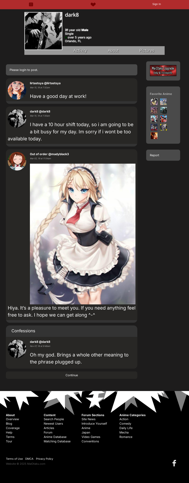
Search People (54, 419)
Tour (9, 441)
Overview (12, 419)
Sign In (156, 4)
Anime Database (55, 437)
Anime (86, 428)
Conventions (90, 441)
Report (154, 155)
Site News (88, 419)
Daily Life (126, 428)
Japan (86, 432)
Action (123, 419)
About (113, 50)
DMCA (29, 458)
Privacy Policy (44, 458)
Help (9, 432)
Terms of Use (14, 458)
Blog (9, 423)
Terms (10, 437)
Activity (80, 50)
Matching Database (57, 441)
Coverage (13, 428)
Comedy (125, 423)
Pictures (147, 50)
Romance (125, 437)
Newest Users (53, 423)
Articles (49, 428)
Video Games (91, 437)
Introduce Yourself (94, 423)
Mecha (124, 432)
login (23, 70)
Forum (48, 432)
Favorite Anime (161, 94)
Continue (72, 375)
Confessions (23, 330)
